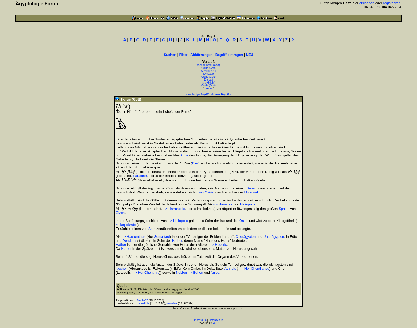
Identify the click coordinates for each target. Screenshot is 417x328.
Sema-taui (162, 237)
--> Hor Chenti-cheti (253, 269)
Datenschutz (216, 320)
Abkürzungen (201, 55)
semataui (171, 303)
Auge (184, 155)
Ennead (208, 79)
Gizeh (120, 213)
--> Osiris (206, 192)
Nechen (122, 269)
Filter (183, 55)
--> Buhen (195, 273)
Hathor (177, 241)
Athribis (230, 269)
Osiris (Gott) (208, 68)
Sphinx (284, 209)
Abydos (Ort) (208, 70)
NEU (249, 55)
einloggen (366, 3)
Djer (195, 163)
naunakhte (143, 303)
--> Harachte (222, 204)
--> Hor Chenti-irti (146, 273)
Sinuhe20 (142, 300)
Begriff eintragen (229, 55)
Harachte (140, 176)
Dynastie (208, 73)
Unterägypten (273, 237)
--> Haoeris (218, 245)
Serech (252, 188)
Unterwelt (251, 192)
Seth (152, 229)
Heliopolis (247, 204)
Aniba (215, 273)
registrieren (391, 3)
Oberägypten (246, 237)
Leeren (208, 88)
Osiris (243, 221)
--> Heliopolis (178, 221)
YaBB (215, 323)
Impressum (199, 320)
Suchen (170, 55)
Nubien (181, 273)
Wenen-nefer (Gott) (208, 65)
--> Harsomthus (133, 237)
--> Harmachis (174, 209)
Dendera (129, 241)
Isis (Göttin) (208, 82)
